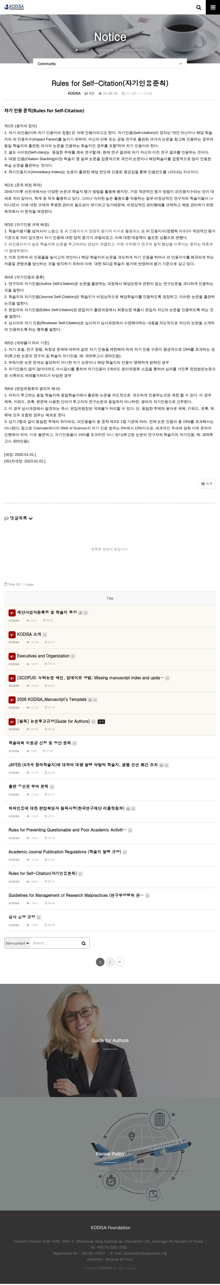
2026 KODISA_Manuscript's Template (57, 700)
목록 (207, 484)
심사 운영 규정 (25, 918)
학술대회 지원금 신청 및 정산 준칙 (43, 744)
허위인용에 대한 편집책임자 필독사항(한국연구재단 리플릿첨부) (72, 809)
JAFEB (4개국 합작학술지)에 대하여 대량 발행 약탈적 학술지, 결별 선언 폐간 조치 (89, 765)
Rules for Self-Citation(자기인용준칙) (46, 874)
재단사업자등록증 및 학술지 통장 (53, 613)
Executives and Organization (46, 657)
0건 (89, 94)
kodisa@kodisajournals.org (145, 1254)
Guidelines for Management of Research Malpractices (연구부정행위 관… (79, 896)
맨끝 (120, 963)
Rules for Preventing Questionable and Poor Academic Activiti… (71, 831)
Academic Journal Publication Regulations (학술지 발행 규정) (68, 852)
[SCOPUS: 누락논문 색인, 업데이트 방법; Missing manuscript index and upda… (93, 678)
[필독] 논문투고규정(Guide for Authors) (61, 722)
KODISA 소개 (32, 635)
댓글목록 (18, 519)
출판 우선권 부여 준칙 (32, 787)
